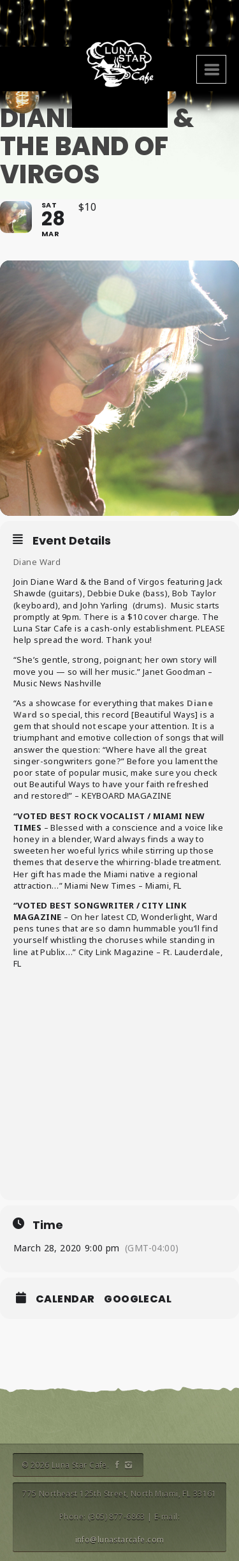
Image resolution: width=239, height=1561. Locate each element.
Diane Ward (37, 562)
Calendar (65, 1299)
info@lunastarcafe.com (119, 1539)
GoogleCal (137, 1299)
